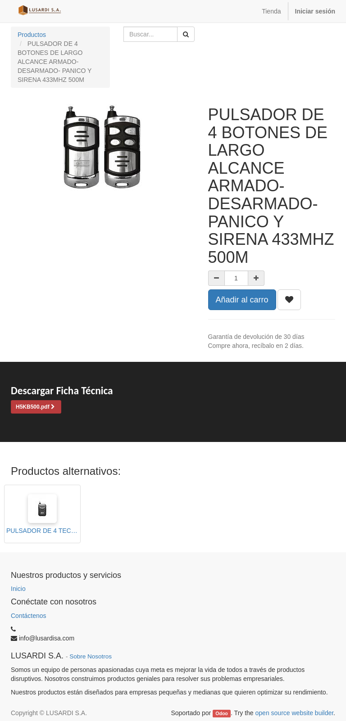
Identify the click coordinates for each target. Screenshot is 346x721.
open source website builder (294, 712)
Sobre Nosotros (90, 656)
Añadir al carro (242, 299)
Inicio (18, 588)
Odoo (221, 713)
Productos (32, 34)
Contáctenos (28, 615)
